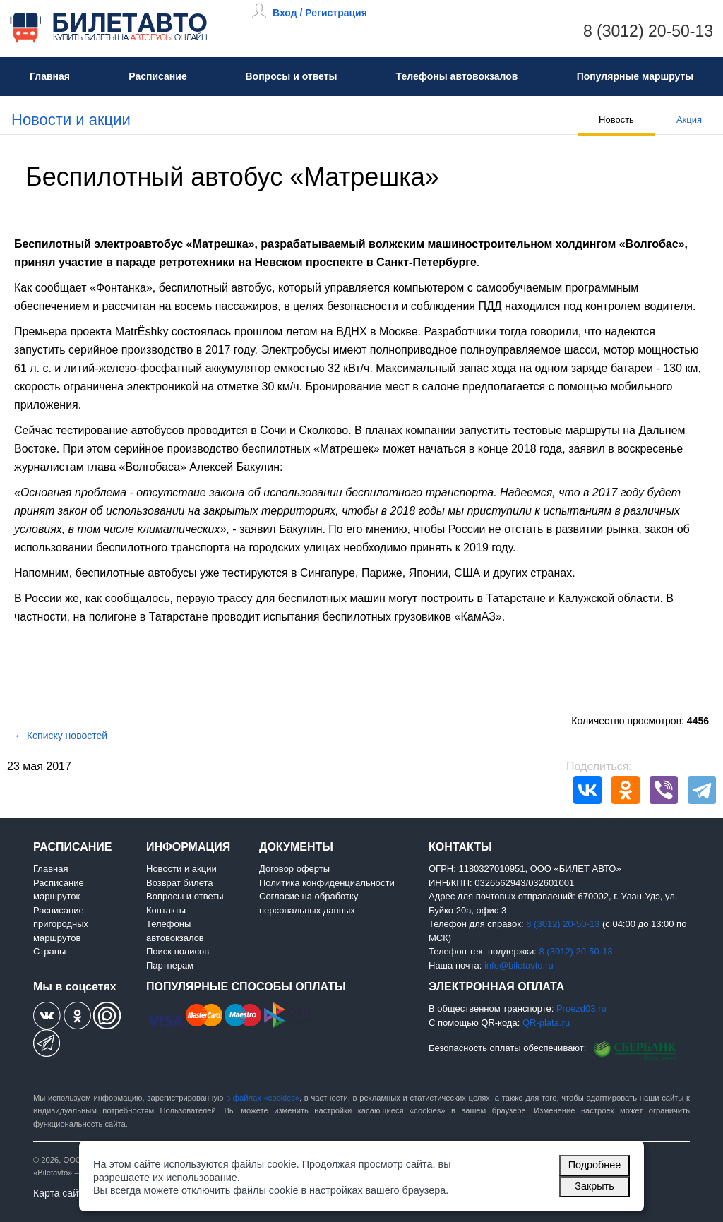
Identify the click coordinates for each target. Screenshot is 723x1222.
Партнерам (169, 965)
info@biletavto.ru (519, 965)
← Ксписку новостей (60, 735)
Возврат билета (179, 882)
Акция (689, 119)
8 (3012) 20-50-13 (648, 31)
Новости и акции (71, 119)
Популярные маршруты (635, 76)
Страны (49, 951)
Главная (50, 76)
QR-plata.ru (546, 1022)
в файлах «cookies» (262, 1098)
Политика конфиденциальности (327, 882)
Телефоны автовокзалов (457, 76)
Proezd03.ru (581, 1008)
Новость (616, 119)
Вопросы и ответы (291, 76)
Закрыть (594, 1186)
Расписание (157, 76)
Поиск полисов (177, 951)
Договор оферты (294, 868)
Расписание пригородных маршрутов (60, 924)
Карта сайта (60, 1193)
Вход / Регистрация (320, 12)
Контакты (166, 910)
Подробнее (594, 1164)
